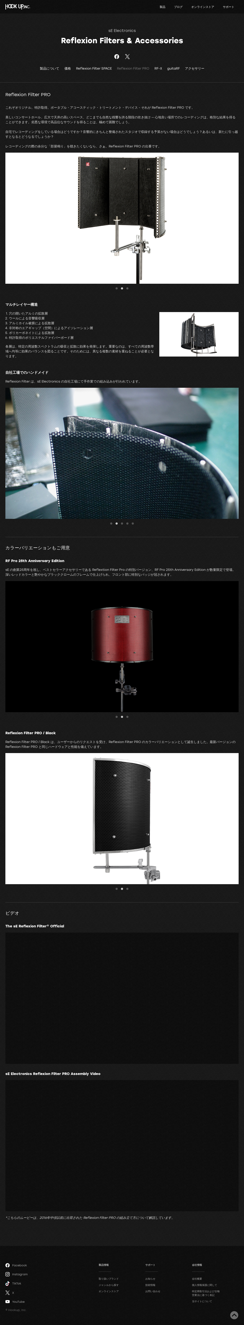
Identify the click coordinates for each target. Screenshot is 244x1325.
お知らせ (150, 1278)
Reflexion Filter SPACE (94, 68)
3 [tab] (127, 288)
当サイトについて (202, 1301)
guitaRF (173, 68)
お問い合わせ (152, 1291)
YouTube (15, 1302)
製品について (49, 68)
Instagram (16, 1274)
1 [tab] (116, 288)
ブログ (178, 7)
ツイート (127, 56)
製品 (162, 7)
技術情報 (150, 1285)
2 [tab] (122, 288)
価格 (67, 68)
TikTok (13, 1283)
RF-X (158, 68)
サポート (228, 7)
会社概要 (197, 1278)
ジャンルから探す (109, 1285)
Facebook (16, 1265)
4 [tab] (127, 523)
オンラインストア (202, 7)
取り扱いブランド (109, 1278)
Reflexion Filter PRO (133, 68)
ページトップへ (234, 1315)
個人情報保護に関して (204, 1285)
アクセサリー (194, 68)
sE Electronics (122, 30)
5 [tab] (133, 523)
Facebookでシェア (116, 56)
